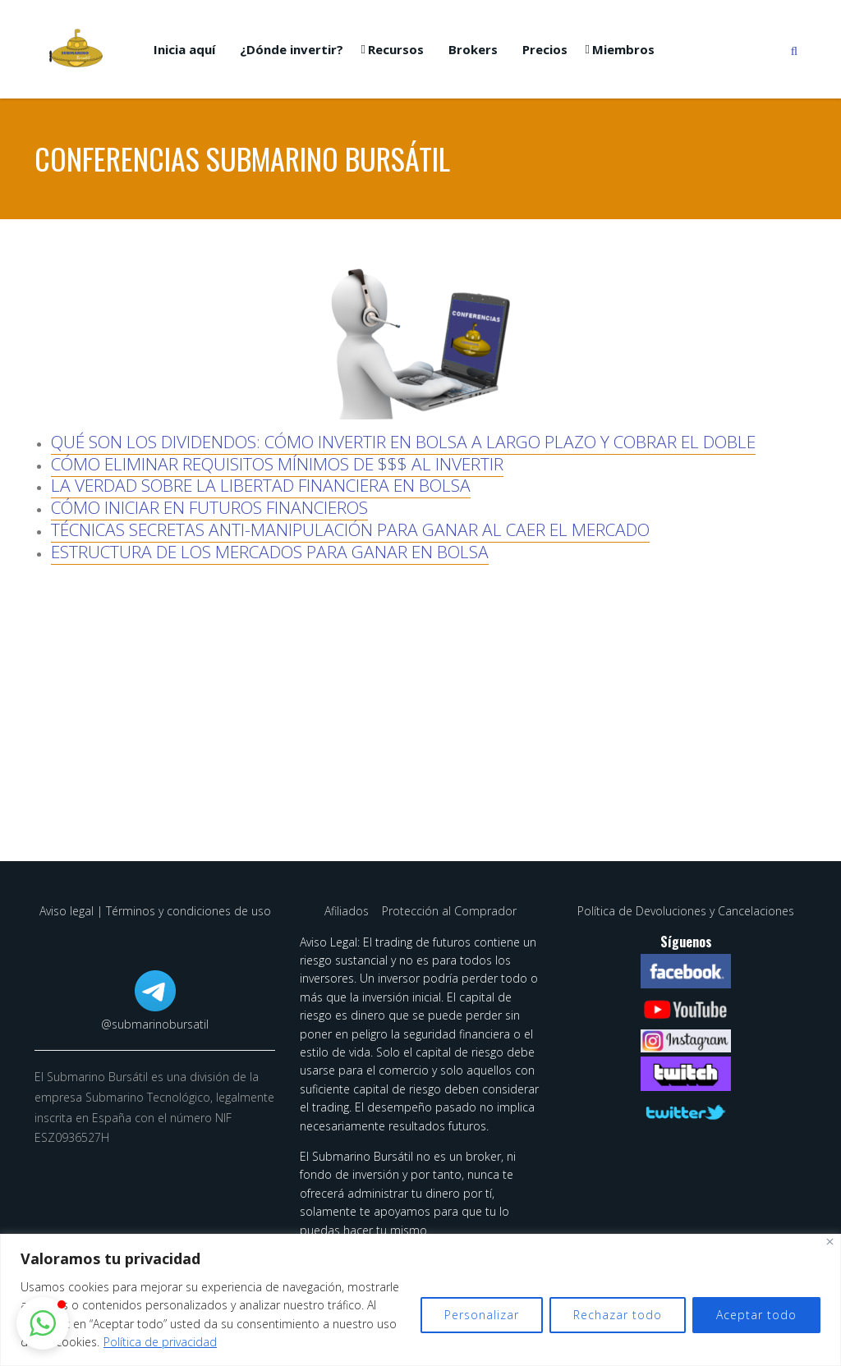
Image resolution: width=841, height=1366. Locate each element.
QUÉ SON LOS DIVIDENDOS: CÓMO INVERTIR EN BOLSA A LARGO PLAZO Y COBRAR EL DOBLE (403, 441)
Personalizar (481, 1314)
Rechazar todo (617, 1314)
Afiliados (348, 911)
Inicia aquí (184, 49)
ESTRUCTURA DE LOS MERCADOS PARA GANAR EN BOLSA (270, 551)
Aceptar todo (756, 1314)
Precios (545, 49)
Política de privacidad (160, 1342)
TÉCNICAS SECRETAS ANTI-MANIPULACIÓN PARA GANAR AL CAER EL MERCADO (350, 529)
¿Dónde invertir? (291, 49)
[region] (420, 1300)
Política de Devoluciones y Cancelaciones (685, 911)
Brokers (473, 49)
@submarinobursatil (155, 1024)
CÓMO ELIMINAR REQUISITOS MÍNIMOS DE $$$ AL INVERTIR (277, 463)
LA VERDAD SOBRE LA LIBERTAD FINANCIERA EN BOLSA (261, 485)
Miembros (623, 49)
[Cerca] (830, 1241)
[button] (42, 1323)
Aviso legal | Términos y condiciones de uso (155, 911)
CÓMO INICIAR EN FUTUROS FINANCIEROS (209, 507)
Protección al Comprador (449, 911)
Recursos (396, 49)
